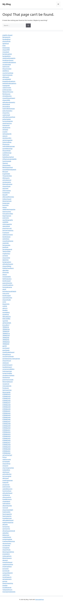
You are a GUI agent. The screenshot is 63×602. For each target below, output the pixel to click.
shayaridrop (6, 464)
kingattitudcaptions (8, 81)
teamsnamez (6, 211)
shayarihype (6, 186)
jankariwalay (6, 119)
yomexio (5, 256)
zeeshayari (5, 472)
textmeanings (7, 390)
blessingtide (6, 392)
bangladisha (6, 56)
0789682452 (6, 432)
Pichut (4, 457)
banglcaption (6, 262)
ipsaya (4, 207)
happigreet (6, 85)
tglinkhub (5, 43)
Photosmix (5, 144)
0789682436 (6, 400)
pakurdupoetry (7, 111)
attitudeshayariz (7, 264)
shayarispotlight (7, 510)
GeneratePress (39, 599)
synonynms (6, 529)
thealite (4, 585)
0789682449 (6, 426)
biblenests (5, 535)
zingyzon (5, 466)
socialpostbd (6, 64)
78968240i (5, 337)
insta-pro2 (5, 293)
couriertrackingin (8, 356)
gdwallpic (5, 533)
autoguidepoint (7, 573)
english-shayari (7, 35)
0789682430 (6, 409)
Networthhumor (7, 92)
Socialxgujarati (7, 249)
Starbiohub (6, 377)
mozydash (5, 52)
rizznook (5, 508)
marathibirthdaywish (9, 169)
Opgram (5, 163)
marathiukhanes (7, 241)
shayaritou (5, 113)
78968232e (6, 329)
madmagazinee (7, 480)
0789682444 (6, 417)
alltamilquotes (7, 506)
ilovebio (5, 310)
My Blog (6, 4)
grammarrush (7, 228)
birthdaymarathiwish (9, 291)
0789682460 (6, 449)
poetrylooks (6, 487)
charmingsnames (8, 468)
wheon (4, 274)
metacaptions (6, 556)
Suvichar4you (6, 491)
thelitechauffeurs (8, 268)
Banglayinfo (6, 37)
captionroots (6, 459)
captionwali (6, 115)
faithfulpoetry (6, 279)
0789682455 (6, 438)
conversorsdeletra (8, 369)
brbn (4, 45)
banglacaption (7, 54)
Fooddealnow (6, 587)
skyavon (5, 560)
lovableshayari (7, 367)
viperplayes (6, 226)
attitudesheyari (7, 493)
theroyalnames (7, 184)
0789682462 (6, 453)
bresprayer (6, 203)
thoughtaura (6, 354)
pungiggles (6, 461)
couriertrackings (7, 73)
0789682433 (6, 394)
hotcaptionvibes (7, 214)
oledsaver (5, 363)
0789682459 (6, 447)
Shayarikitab (6, 150)
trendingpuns (6, 577)
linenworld (5, 125)
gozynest (5, 188)
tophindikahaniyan (8, 108)
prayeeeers (6, 554)
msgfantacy (6, 253)
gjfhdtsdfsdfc (6, 323)
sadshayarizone (7, 235)
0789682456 (6, 440)
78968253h (6, 335)
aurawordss (6, 545)
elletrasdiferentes (8, 197)
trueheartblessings (8, 541)
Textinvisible (6, 251)
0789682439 (6, 407)
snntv (4, 302)
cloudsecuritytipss (8, 375)
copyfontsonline (7, 564)
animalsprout (6, 180)
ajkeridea (5, 270)
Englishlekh (6, 174)
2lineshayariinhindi (8, 531)
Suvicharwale (6, 161)
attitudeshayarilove (8, 117)
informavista (6, 190)
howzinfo (5, 482)
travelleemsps (7, 518)
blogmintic (5, 304)
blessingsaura (7, 558)
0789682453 (6, 434)
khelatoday (6, 48)
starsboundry (6, 138)
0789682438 (6, 405)
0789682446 (6, 419)
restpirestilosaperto (8, 58)
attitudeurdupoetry (8, 102)
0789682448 (6, 424)
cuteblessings (6, 153)
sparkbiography (7, 220)
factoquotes (6, 245)
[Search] (28, 25)
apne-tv (4, 308)
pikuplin (5, 524)
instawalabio (6, 277)
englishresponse (7, 522)
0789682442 (6, 413)
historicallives (6, 142)
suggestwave (6, 537)
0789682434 (6, 396)
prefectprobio (6, 90)
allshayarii (5, 77)
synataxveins (6, 182)
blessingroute (6, 201)
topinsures (5, 66)
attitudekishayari (8, 520)
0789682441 (6, 411)
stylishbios (5, 239)
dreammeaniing (7, 583)
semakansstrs (7, 579)
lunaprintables (7, 373)
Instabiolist (6, 193)
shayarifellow (6, 266)
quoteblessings (7, 148)
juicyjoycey (5, 485)
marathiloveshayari (8, 98)
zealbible (5, 222)
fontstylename (7, 287)
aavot (4, 289)
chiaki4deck (6, 501)
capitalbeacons (7, 489)
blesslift (4, 195)
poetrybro (5, 218)
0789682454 (6, 436)
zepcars (4, 136)
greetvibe (5, 243)
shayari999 (6, 50)
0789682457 (6, 443)
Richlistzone (6, 94)
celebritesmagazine (8, 209)
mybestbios (6, 470)
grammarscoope (7, 379)
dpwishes (5, 260)
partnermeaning (7, 230)
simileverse (6, 495)
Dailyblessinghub (8, 157)
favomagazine (7, 514)
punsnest (5, 569)
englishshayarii (7, 365)
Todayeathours (7, 590)
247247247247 (7, 455)
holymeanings (7, 371)
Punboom (5, 388)
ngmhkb (5, 321)
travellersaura (7, 499)
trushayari (5, 232)
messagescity (6, 386)
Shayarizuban (6, 69)
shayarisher (6, 258)
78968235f (5, 331)
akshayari (5, 478)
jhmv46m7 (5, 325)
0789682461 (6, 451)
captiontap (6, 575)
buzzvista (5, 205)
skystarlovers (6, 543)
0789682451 (6, 430)
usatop (4, 306)
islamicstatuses (7, 75)
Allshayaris (6, 178)
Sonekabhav (6, 39)
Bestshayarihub (7, 167)
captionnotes (6, 87)
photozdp (5, 272)
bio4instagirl (6, 281)
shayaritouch (6, 361)
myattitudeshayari (8, 352)
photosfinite (6, 41)
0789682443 (6, 415)
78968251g (6, 333)
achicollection (6, 474)
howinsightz (6, 512)
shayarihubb (6, 300)
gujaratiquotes (7, 283)
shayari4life (6, 100)
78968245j (5, 340)
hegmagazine (6, 516)
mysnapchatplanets (8, 592)
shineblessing (6, 96)
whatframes (6, 127)
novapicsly (5, 384)
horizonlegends (7, 121)
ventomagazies (7, 140)
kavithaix (5, 247)
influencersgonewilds (9, 159)
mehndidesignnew (8, 146)
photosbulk (6, 104)
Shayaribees (6, 165)
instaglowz (5, 548)
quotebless (6, 312)
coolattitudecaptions (9, 62)
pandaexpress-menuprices (11, 358)
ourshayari (6, 348)
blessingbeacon (7, 382)
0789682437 (6, 403)
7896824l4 (5, 344)
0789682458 (6, 445)
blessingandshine (8, 552)
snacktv (4, 132)
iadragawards (6, 134)
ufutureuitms (6, 497)
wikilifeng (5, 71)
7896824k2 (6, 342)
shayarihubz (6, 550)
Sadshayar (5, 155)
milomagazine (7, 224)
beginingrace (6, 216)
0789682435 (6, 398)
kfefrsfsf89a (6, 319)
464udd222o (6, 316)
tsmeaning (5, 527)
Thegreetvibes (7, 176)
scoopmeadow (7, 539)
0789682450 (6, 428)
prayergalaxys (7, 566)
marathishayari (7, 562)
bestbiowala (6, 237)
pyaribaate (5, 350)
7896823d (5, 327)
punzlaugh (5, 571)
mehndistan (6, 503)
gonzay (4, 581)
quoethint (5, 314)
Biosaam (5, 171)
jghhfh (4, 346)
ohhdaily (5, 129)
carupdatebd (6, 79)
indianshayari (6, 199)
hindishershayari (7, 60)
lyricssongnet (6, 476)
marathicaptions (7, 285)
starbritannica (7, 123)
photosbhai (6, 106)
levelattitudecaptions (9, 83)
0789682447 (6, 422)
